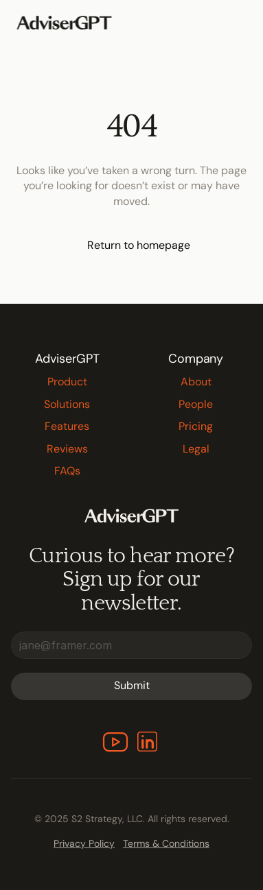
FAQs (67, 471)
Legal (196, 449)
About (196, 381)
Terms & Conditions (166, 843)
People (196, 404)
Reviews (67, 449)
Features (67, 426)
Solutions (67, 404)
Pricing (196, 426)
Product (67, 381)
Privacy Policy (84, 843)
